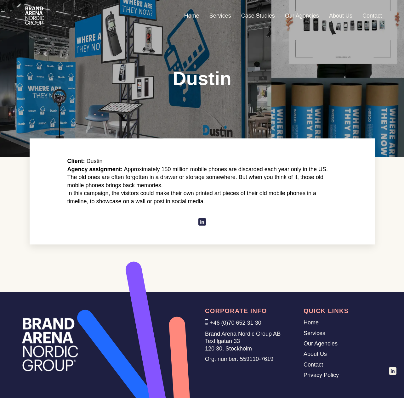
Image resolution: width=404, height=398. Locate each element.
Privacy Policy (321, 375)
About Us (340, 16)
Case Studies (258, 16)
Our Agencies (302, 16)
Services (220, 16)
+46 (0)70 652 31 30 (235, 323)
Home (191, 16)
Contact (372, 16)
